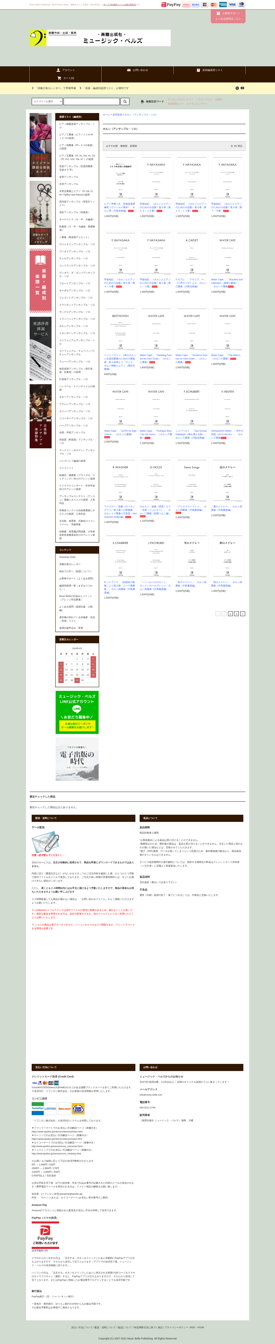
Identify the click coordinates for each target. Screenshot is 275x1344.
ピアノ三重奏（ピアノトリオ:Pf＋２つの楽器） (76, 136)
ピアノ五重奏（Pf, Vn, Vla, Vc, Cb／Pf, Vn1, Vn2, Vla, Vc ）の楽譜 (77, 157)
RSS (192, 1327)
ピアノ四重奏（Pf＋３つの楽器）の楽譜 (77, 147)
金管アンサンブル (68, 177)
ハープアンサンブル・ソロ (73, 425)
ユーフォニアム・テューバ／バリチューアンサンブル (77, 353)
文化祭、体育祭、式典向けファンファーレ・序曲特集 (77, 523)
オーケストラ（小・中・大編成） (77, 219)
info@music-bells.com (151, 1095)
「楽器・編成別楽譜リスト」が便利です (103, 88)
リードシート (66, 468)
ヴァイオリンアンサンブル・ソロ (77, 244)
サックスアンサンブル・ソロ (74, 312)
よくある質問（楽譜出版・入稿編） (76, 608)
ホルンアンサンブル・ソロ (73, 326)
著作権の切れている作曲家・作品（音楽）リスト (77, 619)
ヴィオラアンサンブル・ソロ (74, 251)
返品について (125, 1327)
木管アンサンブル (68, 184)
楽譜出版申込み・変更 (71, 628)
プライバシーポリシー (176, 1327)
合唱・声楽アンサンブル (72, 432)
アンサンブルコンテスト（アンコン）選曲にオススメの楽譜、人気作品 (77, 500)
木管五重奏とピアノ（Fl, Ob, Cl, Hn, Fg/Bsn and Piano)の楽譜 (76, 193)
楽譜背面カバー (176, 104)
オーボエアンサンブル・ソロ (74, 290)
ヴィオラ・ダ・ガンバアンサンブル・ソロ (77, 275)
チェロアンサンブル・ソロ (73, 258)
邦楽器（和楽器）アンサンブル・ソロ (77, 441)
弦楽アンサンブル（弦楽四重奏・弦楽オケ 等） (77, 168)
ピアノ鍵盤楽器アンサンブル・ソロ (77, 126)
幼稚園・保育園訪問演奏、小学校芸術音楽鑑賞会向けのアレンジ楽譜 (77, 535)
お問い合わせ (137, 70)
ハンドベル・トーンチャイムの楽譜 (77, 388)
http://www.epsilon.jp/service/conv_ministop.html (56, 1153)
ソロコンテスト (204, 99)
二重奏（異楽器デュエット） (74, 237)
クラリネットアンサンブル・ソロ (77, 305)
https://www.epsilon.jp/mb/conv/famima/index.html (57, 1131)
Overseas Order (67, 557)
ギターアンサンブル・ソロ (73, 397)
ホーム (106, 114)
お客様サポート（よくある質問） (77, 578)
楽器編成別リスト (209, 70)
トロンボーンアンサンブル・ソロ (77, 333)
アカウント (65, 70)
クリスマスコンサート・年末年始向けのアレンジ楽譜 (77, 487)
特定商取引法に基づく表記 (148, 1327)
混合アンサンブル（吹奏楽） (74, 212)
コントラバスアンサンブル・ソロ (77, 265)
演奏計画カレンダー (70, 564)
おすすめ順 (112, 146)
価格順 (123, 146)
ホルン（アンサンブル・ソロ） (141, 114)
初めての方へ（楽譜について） (76, 571)
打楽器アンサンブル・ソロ (73, 379)
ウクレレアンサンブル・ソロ (74, 404)
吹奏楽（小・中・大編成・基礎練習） (77, 228)
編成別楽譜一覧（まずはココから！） (76, 587)
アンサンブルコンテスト (181, 99)
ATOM (200, 1327)
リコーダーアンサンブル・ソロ (76, 418)
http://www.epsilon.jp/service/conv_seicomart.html (57, 1146)
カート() (65, 78)
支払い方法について (82, 1327)
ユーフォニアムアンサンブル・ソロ (77, 342)
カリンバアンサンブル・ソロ (74, 411)
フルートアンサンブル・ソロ (74, 283)
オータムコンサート (197, 104)
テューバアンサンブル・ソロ (74, 361)
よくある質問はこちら (228, 18)
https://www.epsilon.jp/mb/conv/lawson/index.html (57, 1139)
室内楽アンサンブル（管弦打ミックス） (77, 203)
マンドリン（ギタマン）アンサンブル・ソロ (77, 452)
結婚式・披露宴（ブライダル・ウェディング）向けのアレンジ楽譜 (77, 477)
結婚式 (218, 99)
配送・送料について (105, 1327)
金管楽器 (117, 114)
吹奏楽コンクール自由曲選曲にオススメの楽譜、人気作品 (77, 512)
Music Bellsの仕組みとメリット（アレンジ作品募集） (75, 598)
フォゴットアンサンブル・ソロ (76, 297)
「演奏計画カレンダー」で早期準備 (53, 88)
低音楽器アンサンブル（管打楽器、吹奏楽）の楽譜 (76, 371)
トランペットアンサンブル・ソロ (77, 319)
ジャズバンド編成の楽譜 (72, 461)
